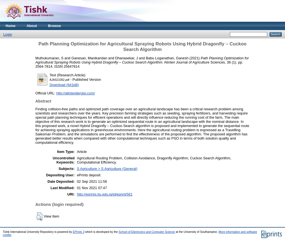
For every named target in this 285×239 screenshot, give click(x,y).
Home (11, 26)
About (32, 26)
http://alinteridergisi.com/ (75, 93)
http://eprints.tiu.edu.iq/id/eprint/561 (104, 194)
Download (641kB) (64, 85)
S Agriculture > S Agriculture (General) (107, 169)
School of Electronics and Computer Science (147, 231)
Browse (54, 26)
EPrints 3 (79, 231)
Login (7, 34)
